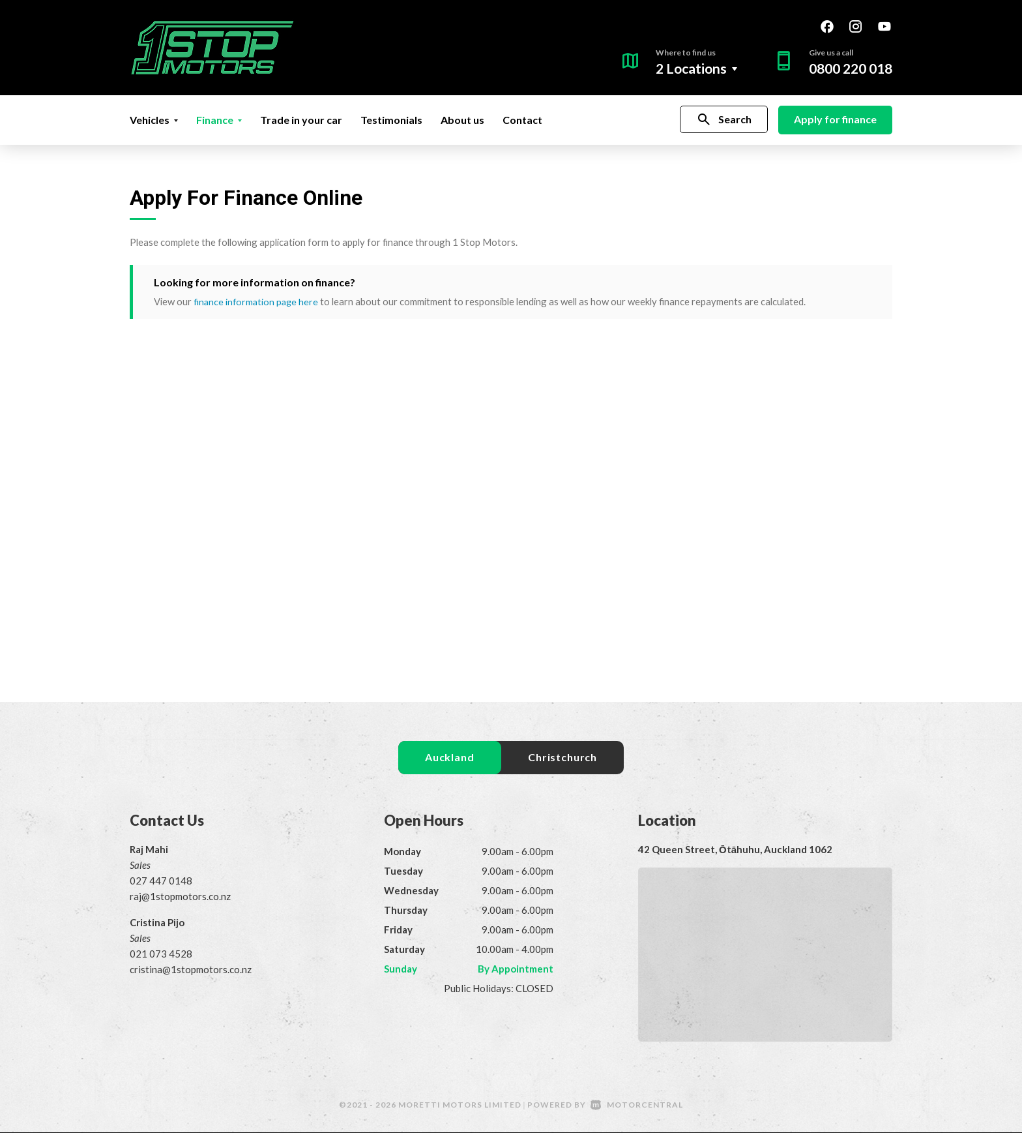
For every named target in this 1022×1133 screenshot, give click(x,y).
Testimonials (391, 119)
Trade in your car (301, 119)
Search (724, 120)
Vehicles (154, 119)
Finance (219, 119)
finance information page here (257, 301)
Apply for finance (835, 119)
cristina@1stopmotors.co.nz (191, 970)
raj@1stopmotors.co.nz (180, 897)
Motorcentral (637, 1105)
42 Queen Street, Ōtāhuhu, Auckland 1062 (735, 850)
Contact (522, 119)
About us (462, 119)
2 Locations (691, 68)
